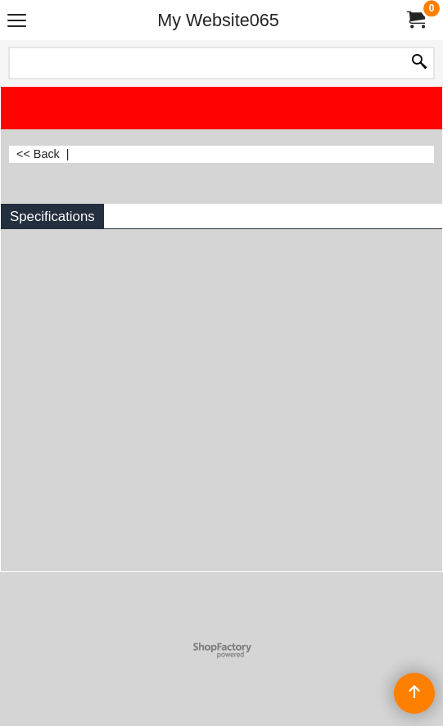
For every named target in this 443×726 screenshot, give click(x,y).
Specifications (52, 216)
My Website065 (217, 20)
